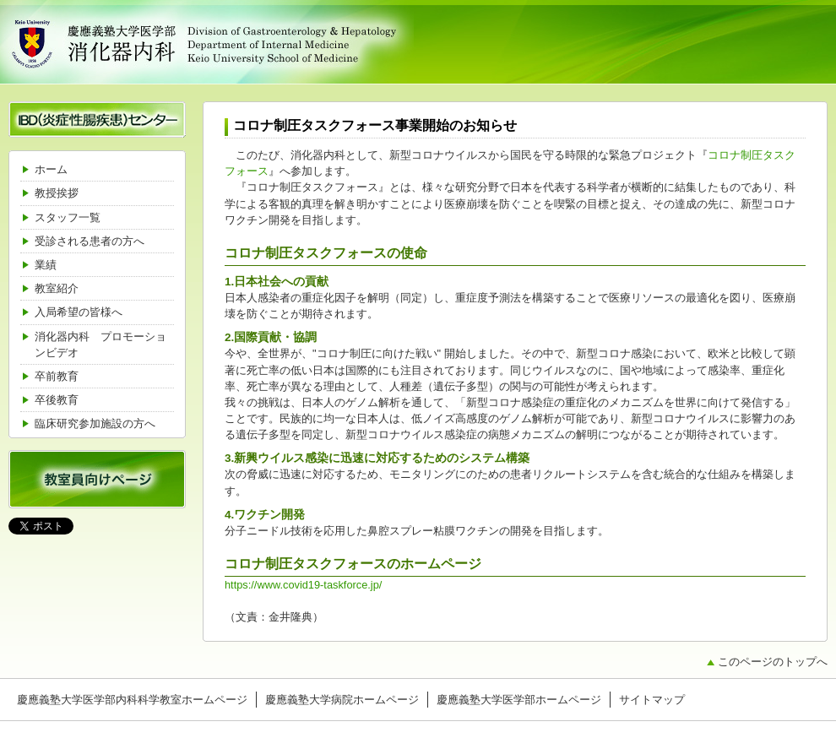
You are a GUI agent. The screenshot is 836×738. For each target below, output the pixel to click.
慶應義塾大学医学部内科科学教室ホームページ (132, 699)
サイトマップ (652, 699)
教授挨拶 (57, 193)
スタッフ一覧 (67, 217)
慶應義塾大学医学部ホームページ (519, 699)
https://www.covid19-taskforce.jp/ (303, 584)
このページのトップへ (773, 662)
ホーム (51, 169)
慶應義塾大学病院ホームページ (342, 699)
